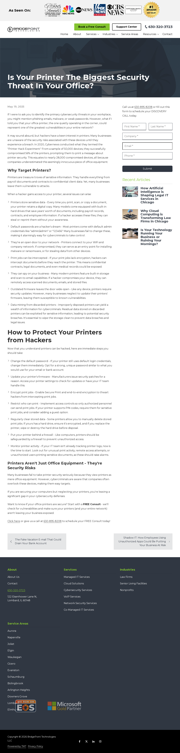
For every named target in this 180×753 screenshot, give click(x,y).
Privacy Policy (35, 746)
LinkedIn (93, 741)
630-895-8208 (53, 521)
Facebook (79, 741)
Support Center (126, 26)
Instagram (100, 741)
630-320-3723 (160, 27)
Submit (147, 168)
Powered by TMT (17, 746)
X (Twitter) (86, 741)
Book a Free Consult (92, 26)
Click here (14, 521)
